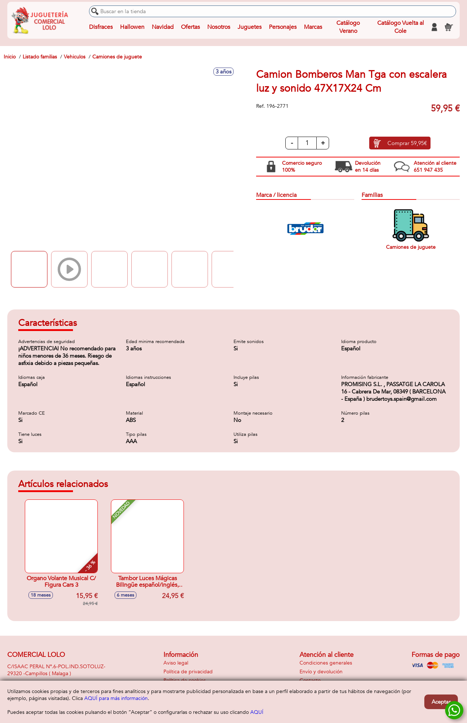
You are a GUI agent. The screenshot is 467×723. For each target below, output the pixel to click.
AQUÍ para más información (116, 698)
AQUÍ (256, 712)
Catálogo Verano (348, 27)
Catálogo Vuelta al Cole (400, 27)
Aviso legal (175, 662)
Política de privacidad (188, 671)
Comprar (407, 143)
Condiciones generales (326, 662)
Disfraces (101, 27)
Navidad (163, 27)
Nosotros (218, 27)
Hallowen (132, 27)
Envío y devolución (321, 671)
